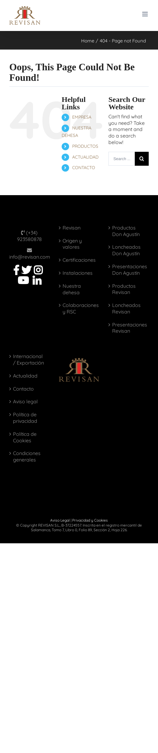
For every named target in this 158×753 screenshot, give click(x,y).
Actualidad (25, 376)
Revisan (72, 228)
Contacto (23, 389)
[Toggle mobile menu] (145, 14)
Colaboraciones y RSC (79, 308)
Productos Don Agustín (126, 231)
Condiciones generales (27, 456)
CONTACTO (83, 167)
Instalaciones (78, 273)
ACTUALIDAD (85, 157)
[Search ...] (121, 159)
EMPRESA (81, 117)
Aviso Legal (60, 520)
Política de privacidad (25, 417)
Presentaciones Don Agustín (129, 269)
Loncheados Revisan (126, 308)
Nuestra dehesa (72, 289)
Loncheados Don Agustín (126, 250)
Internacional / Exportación (28, 359)
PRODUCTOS (85, 146)
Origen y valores (72, 244)
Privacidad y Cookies (90, 520)
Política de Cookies (25, 437)
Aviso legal (25, 401)
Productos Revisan (124, 289)
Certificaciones (79, 260)
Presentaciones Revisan (129, 328)
